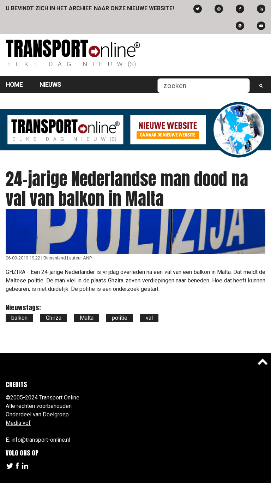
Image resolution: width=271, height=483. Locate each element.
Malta (87, 317)
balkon (19, 317)
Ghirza (53, 317)
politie (119, 317)
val (149, 317)
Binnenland (54, 258)
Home (14, 84)
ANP (87, 258)
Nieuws (50, 84)
